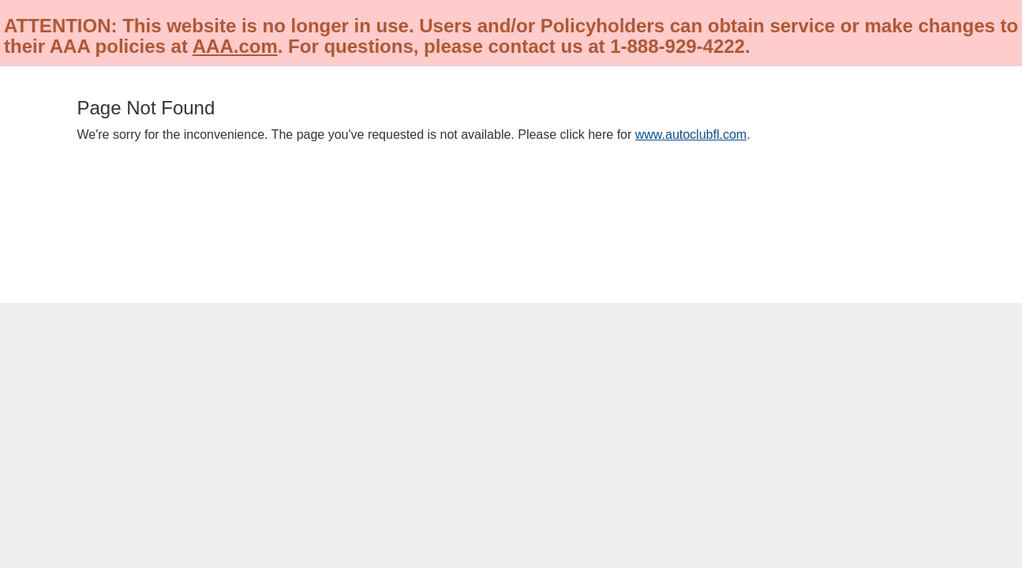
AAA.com (235, 46)
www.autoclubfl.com (691, 134)
